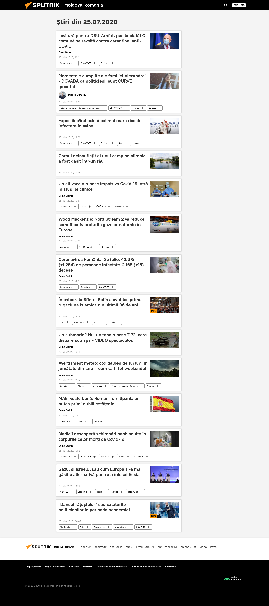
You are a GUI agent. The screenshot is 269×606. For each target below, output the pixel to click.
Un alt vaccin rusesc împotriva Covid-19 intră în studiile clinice (103, 186)
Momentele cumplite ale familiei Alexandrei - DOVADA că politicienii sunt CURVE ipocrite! (102, 81)
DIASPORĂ (65, 421)
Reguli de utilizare (55, 566)
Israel (99, 491)
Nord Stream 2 (86, 246)
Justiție (135, 108)
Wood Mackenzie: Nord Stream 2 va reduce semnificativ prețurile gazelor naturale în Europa (101, 224)
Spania (82, 421)
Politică (86, 546)
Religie (97, 322)
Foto (62, 322)
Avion (121, 143)
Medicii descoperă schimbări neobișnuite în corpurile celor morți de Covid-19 (102, 436)
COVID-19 (138, 456)
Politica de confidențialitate (112, 566)
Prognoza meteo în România (125, 386)
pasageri (137, 143)
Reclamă (87, 566)
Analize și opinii (167, 546)
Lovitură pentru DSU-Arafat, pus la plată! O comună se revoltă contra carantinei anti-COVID (102, 41)
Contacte (74, 566)
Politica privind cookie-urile (146, 566)
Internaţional (120, 527)
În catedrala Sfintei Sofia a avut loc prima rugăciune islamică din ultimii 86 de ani (100, 302)
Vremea (150, 386)
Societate (105, 63)
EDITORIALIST (116, 108)
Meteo (81, 386)
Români (98, 421)
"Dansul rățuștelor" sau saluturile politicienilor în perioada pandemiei (94, 507)
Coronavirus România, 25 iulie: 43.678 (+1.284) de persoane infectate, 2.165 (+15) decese (101, 265)
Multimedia (79, 322)
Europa (105, 246)
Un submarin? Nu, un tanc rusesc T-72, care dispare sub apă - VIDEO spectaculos (103, 337)
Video (203, 546)
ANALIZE (64, 491)
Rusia (83, 206)
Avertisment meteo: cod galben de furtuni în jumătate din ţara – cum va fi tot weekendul (103, 365)
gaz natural (133, 491)
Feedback (170, 566)
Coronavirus (66, 63)
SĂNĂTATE (86, 63)
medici (122, 456)
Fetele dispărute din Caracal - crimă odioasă (80, 108)
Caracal (152, 108)
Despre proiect (33, 566)
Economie (64, 246)
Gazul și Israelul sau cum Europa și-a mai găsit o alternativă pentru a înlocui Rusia (100, 471)
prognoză (97, 386)
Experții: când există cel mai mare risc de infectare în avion (100, 123)
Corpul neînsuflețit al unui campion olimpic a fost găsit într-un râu (102, 158)
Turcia (112, 322)
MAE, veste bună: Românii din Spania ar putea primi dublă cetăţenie (99, 401)
